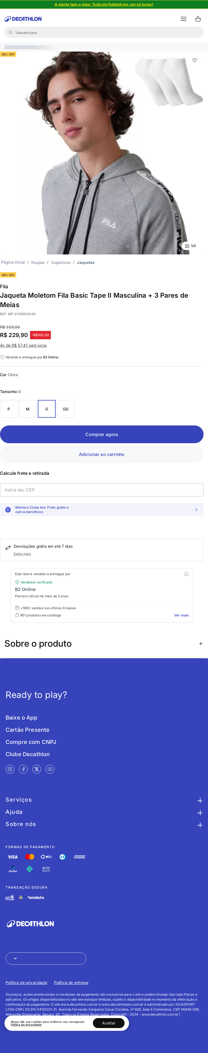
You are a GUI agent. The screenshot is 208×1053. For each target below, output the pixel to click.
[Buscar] (10, 32)
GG (65, 409)
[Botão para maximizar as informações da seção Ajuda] (199, 812)
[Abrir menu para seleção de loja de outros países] (46, 958)
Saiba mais (22, 554)
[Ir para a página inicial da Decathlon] (23, 18)
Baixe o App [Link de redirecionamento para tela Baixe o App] (21, 717)
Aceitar (108, 1023)
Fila (4, 286)
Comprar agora (101, 434)
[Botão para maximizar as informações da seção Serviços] (199, 800)
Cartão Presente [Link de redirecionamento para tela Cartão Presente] (27, 729)
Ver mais (181, 615)
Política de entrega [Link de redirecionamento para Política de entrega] (71, 982)
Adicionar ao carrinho (102, 454)
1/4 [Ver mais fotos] (190, 246)
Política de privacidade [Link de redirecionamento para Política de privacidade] (26, 982)
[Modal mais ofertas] (186, 574)
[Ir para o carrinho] (198, 18)
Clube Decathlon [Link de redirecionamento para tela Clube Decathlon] (28, 754)
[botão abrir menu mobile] (183, 18)
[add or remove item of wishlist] (194, 60)
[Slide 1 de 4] (104, 4)
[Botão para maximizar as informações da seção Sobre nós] (199, 824)
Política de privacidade (26, 1024)
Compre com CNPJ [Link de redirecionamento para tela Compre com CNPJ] (31, 742)
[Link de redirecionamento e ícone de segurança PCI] (21, 898)
